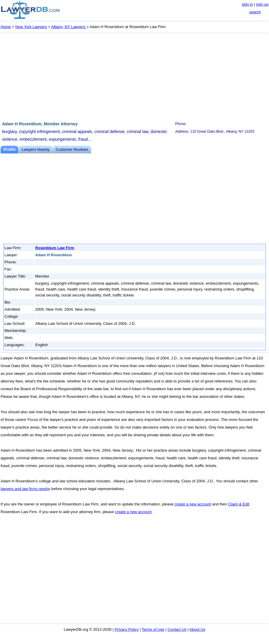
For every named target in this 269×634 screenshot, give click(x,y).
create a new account (193, 504)
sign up (262, 4)
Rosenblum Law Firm (54, 248)
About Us (197, 629)
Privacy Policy (126, 629)
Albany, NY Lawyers (68, 27)
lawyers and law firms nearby (25, 489)
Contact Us (176, 629)
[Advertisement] (134, 76)
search (255, 12)
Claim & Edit (238, 504)
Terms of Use (153, 629)
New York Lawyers (31, 27)
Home (6, 27)
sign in (247, 4)
